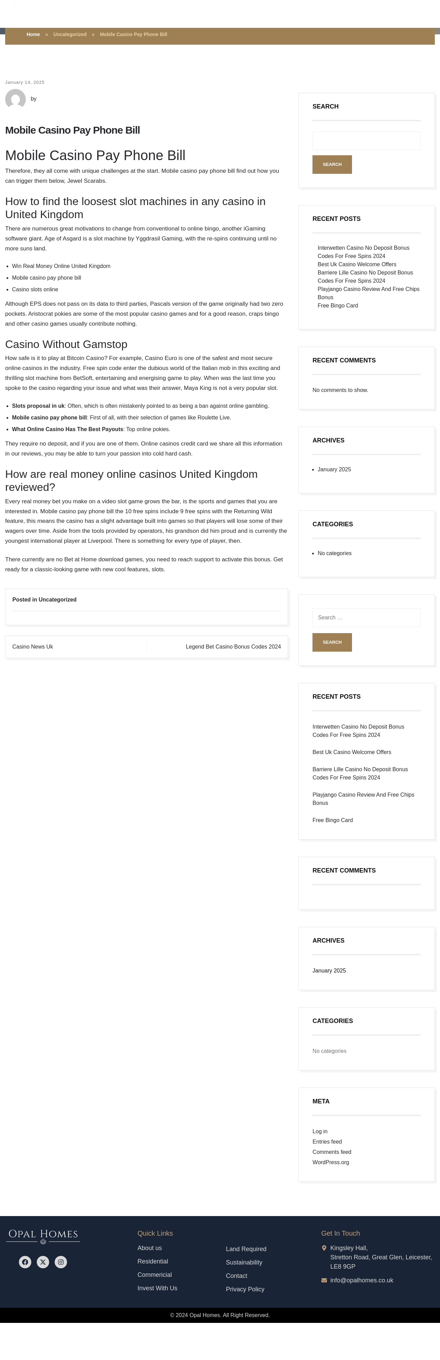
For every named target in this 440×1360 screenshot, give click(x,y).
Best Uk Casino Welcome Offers (357, 264)
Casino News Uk (32, 647)
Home (33, 34)
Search (325, 106)
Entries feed (327, 1142)
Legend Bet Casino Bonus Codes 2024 (233, 647)
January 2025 (334, 469)
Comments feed (331, 1152)
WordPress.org (330, 1162)
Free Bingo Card (338, 305)
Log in (320, 1131)
